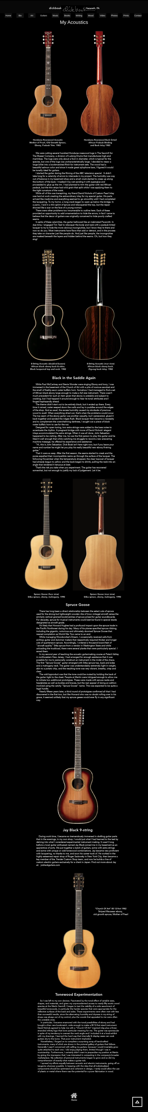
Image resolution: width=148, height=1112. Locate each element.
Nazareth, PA (92, 8)
